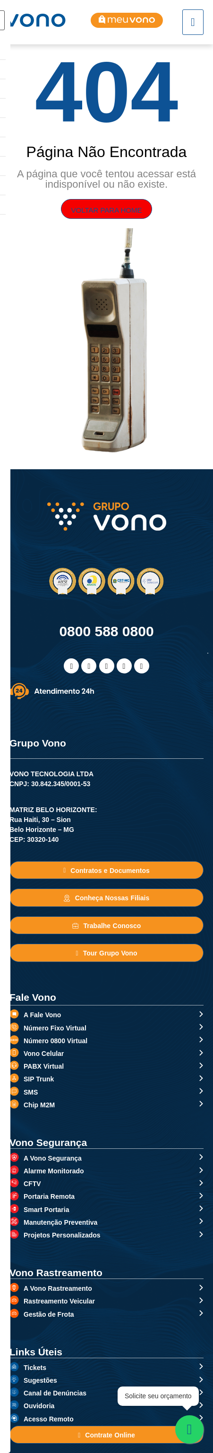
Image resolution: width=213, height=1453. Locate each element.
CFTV (32, 1183)
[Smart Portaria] (14, 1208)
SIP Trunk (39, 1079)
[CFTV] (14, 1182)
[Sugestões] (14, 1379)
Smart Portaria (46, 1209)
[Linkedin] (106, 665)
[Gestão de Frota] (14, 1313)
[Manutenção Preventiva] (14, 1221)
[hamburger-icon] (193, 22)
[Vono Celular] (14, 1052)
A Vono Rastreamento (58, 1288)
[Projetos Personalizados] (14, 1234)
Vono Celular (44, 1053)
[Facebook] (71, 665)
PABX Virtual (44, 1066)
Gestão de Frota (49, 1314)
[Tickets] (14, 1366)
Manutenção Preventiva (60, 1222)
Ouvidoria (39, 1406)
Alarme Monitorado (54, 1171)
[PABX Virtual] (14, 1065)
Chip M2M (39, 1105)
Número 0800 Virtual (55, 1041)
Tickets (35, 1367)
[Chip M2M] (14, 1104)
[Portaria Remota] (14, 1196)
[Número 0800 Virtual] (14, 1040)
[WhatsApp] (124, 665)
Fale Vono (32, 997)
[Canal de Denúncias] (14, 1392)
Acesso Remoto (49, 1419)
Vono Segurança (48, 1142)
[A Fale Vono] (14, 1014)
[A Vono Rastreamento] (14, 1287)
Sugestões (40, 1380)
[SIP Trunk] (14, 1078)
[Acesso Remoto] (14, 1418)
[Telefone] (141, 665)
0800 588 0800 (106, 631)
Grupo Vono (37, 743)
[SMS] (14, 1091)
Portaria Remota (49, 1196)
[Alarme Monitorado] (14, 1170)
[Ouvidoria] (14, 1405)
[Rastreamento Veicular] (14, 1300)
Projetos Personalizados (62, 1235)
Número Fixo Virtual (55, 1028)
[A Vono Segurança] (14, 1157)
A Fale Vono (42, 1015)
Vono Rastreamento (55, 1272)
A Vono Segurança (53, 1158)
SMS (31, 1092)
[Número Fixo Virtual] (14, 1027)
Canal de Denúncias (55, 1393)
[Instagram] (88, 665)
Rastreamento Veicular (59, 1301)
